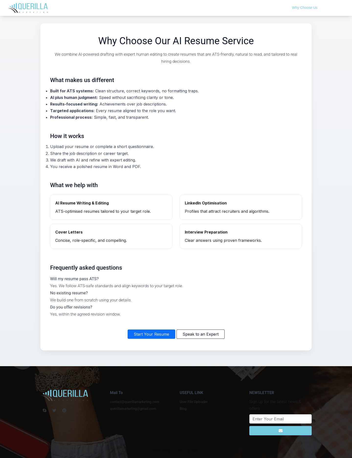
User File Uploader (194, 402)
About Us (205, 8)
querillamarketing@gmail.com (133, 409)
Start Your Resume (151, 334)
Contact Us (332, 8)
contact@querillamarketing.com (134, 402)
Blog (222, 8)
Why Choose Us (305, 8)
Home (186, 8)
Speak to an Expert (201, 334)
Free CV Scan (243, 8)
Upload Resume (273, 8)
